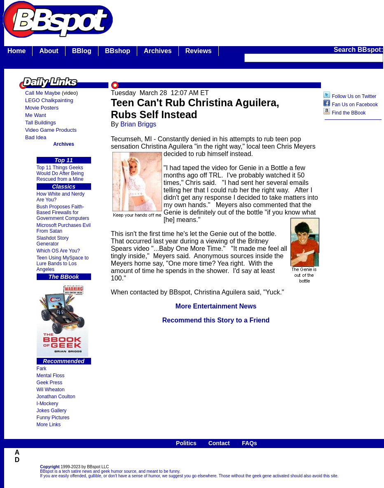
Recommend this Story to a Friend (215, 320)
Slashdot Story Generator (53, 241)
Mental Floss (51, 375)
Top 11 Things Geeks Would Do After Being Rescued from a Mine (60, 173)
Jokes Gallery (52, 410)
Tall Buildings (40, 122)
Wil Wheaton (51, 389)
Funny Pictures (53, 417)
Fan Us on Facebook (355, 104)
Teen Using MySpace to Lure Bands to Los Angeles (63, 263)
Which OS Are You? (58, 251)
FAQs (249, 443)
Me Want (35, 115)
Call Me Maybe (42, 93)
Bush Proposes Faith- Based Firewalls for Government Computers (63, 212)
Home (16, 50)
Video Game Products (51, 130)
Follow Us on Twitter (354, 96)
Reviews (198, 50)
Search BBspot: (358, 49)
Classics (63, 186)
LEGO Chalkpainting (49, 100)
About (48, 50)
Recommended (63, 361)
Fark (42, 368)
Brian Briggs (138, 124)
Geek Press (50, 382)
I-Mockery (48, 403)
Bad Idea (35, 137)
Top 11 (63, 160)
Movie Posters (42, 108)
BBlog (81, 50)
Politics (186, 443)
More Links (49, 424)
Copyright (49, 467)
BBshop (117, 50)
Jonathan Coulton (56, 396)
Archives (158, 50)
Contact (219, 443)
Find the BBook (349, 113)
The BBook (64, 276)
